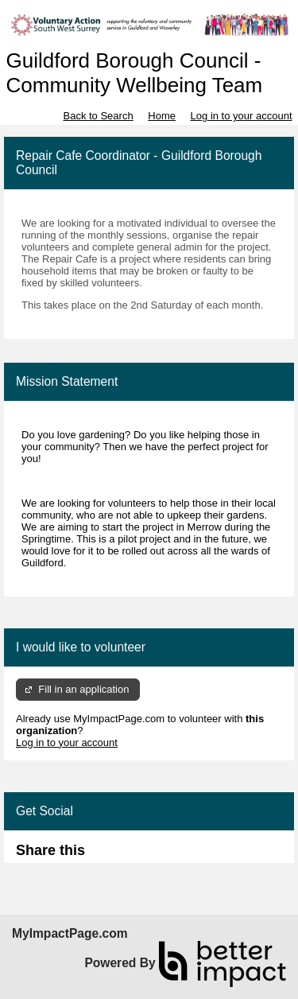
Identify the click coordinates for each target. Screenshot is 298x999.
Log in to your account (241, 116)
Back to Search (98, 116)
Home (162, 116)
